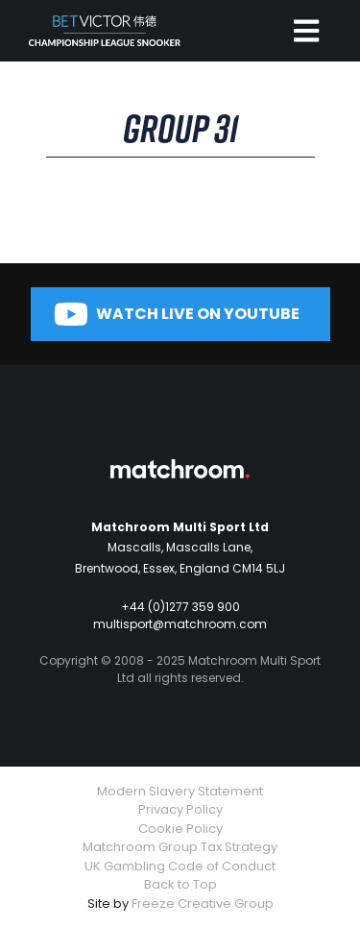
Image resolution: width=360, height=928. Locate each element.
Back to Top (180, 884)
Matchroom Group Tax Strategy (180, 847)
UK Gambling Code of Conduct (180, 866)
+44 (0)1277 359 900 (180, 606)
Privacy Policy (180, 809)
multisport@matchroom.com (180, 624)
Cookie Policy (180, 828)
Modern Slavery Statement (180, 791)
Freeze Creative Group (203, 903)
